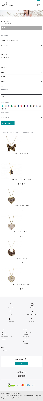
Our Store (3, 334)
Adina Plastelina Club (6, 337)
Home (3, 23)
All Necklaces (5, 57)
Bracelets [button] (21, 67)
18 (30, 132)
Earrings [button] (21, 63)
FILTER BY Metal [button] (21, 117)
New (15, 132)
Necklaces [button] (21, 54)
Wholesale (3, 339)
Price (18, 132)
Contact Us (25, 343)
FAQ (23, 341)
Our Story (3, 332)
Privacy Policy (26, 339)
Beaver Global (16, 398)
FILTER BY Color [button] (21, 103)
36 (32, 132)
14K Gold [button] (21, 50)
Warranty (25, 334)
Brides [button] (21, 81)
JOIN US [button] (21, 364)
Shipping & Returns (27, 332)
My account (4, 350)
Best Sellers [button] (21, 45)
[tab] (21, 41)
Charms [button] (21, 77)
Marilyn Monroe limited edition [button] (21, 41)
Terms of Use (26, 337)
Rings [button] (21, 72)
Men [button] (21, 86)
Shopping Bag (4, 353)
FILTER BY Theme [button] (21, 113)
